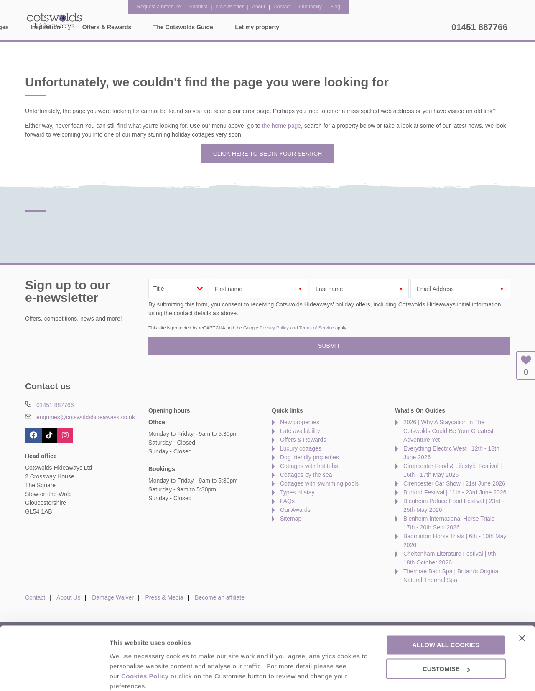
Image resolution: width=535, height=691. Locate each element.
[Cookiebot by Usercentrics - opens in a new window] (54, 674)
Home (102, 27)
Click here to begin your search (267, 153)
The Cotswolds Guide (344, 27)
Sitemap (290, 518)
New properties (299, 422)
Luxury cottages (300, 448)
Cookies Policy (145, 641)
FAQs (287, 501)
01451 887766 (479, 27)
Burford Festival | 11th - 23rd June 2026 (454, 492)
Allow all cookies (445, 610)
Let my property (418, 27)
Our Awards (295, 509)
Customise (126, 674)
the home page (281, 125)
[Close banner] (522, 603)
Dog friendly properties (309, 457)
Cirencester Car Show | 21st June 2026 (454, 483)
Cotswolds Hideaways (54, 21)
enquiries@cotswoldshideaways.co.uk (85, 417)
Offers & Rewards (268, 27)
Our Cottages (151, 27)
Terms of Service (316, 327)
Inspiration (207, 27)
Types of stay (297, 492)
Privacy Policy (274, 327)
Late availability (300, 431)
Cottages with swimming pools (319, 483)
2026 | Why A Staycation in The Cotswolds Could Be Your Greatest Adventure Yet (448, 431)
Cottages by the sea (306, 474)
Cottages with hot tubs (309, 466)
